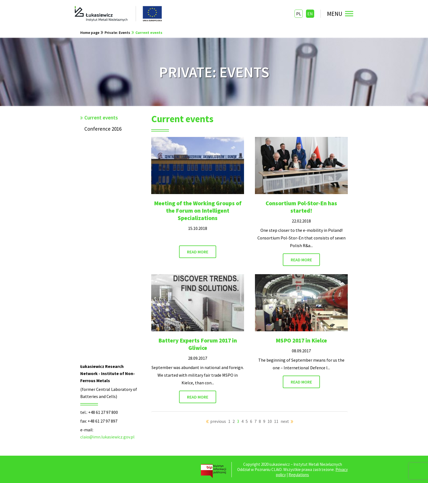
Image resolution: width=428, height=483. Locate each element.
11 (276, 421)
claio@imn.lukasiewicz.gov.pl (107, 437)
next (285, 421)
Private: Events (117, 32)
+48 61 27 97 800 (103, 412)
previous (218, 421)
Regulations (299, 474)
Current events (148, 32)
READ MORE (197, 251)
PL (298, 13)
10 (270, 421)
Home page (89, 32)
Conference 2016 (102, 128)
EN (310, 13)
